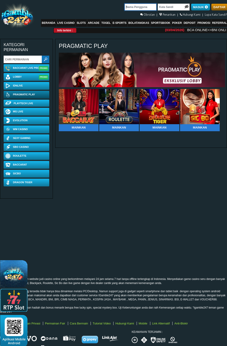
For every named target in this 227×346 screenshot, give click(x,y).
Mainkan (79, 127)
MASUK (200, 7)
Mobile (143, 323)
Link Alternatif (161, 323)
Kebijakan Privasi (29, 323)
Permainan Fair (55, 323)
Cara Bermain (79, 323)
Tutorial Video (102, 323)
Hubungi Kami (125, 323)
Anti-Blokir (181, 323)
